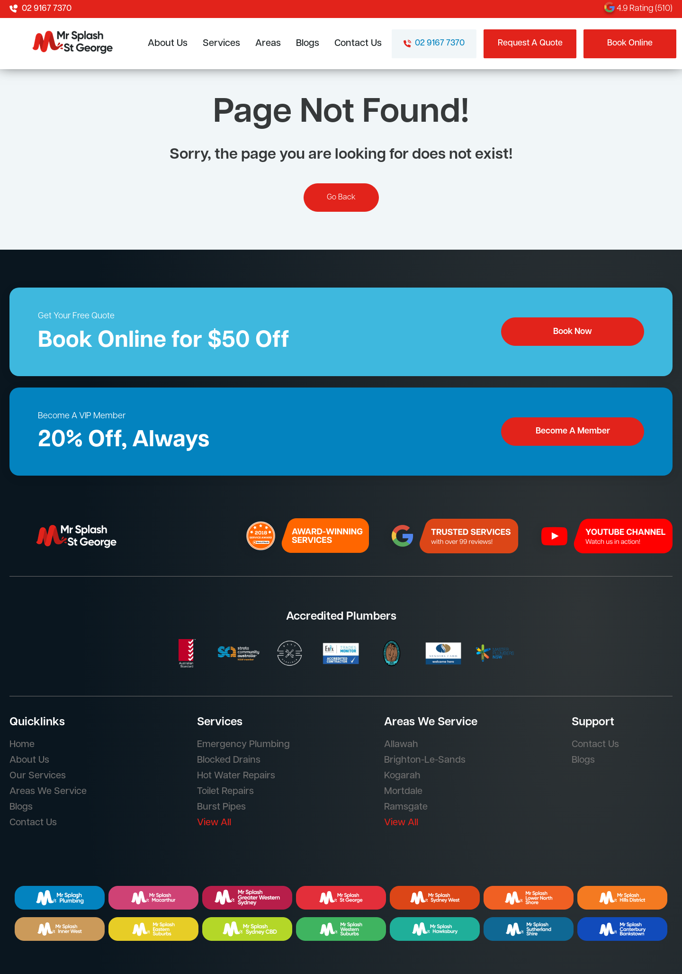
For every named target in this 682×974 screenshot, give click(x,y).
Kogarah (402, 776)
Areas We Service (48, 791)
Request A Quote (530, 43)
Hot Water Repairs (236, 776)
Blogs (307, 43)
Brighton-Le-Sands (425, 760)
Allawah (401, 744)
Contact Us (358, 43)
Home (22, 744)
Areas (268, 43)
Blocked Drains (228, 760)
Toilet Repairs (225, 791)
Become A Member (573, 431)
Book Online (630, 43)
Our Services (37, 776)
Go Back (341, 197)
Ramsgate (406, 807)
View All (214, 823)
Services (221, 43)
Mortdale (403, 791)
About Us (168, 43)
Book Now (572, 331)
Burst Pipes (221, 807)
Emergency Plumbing (243, 744)
